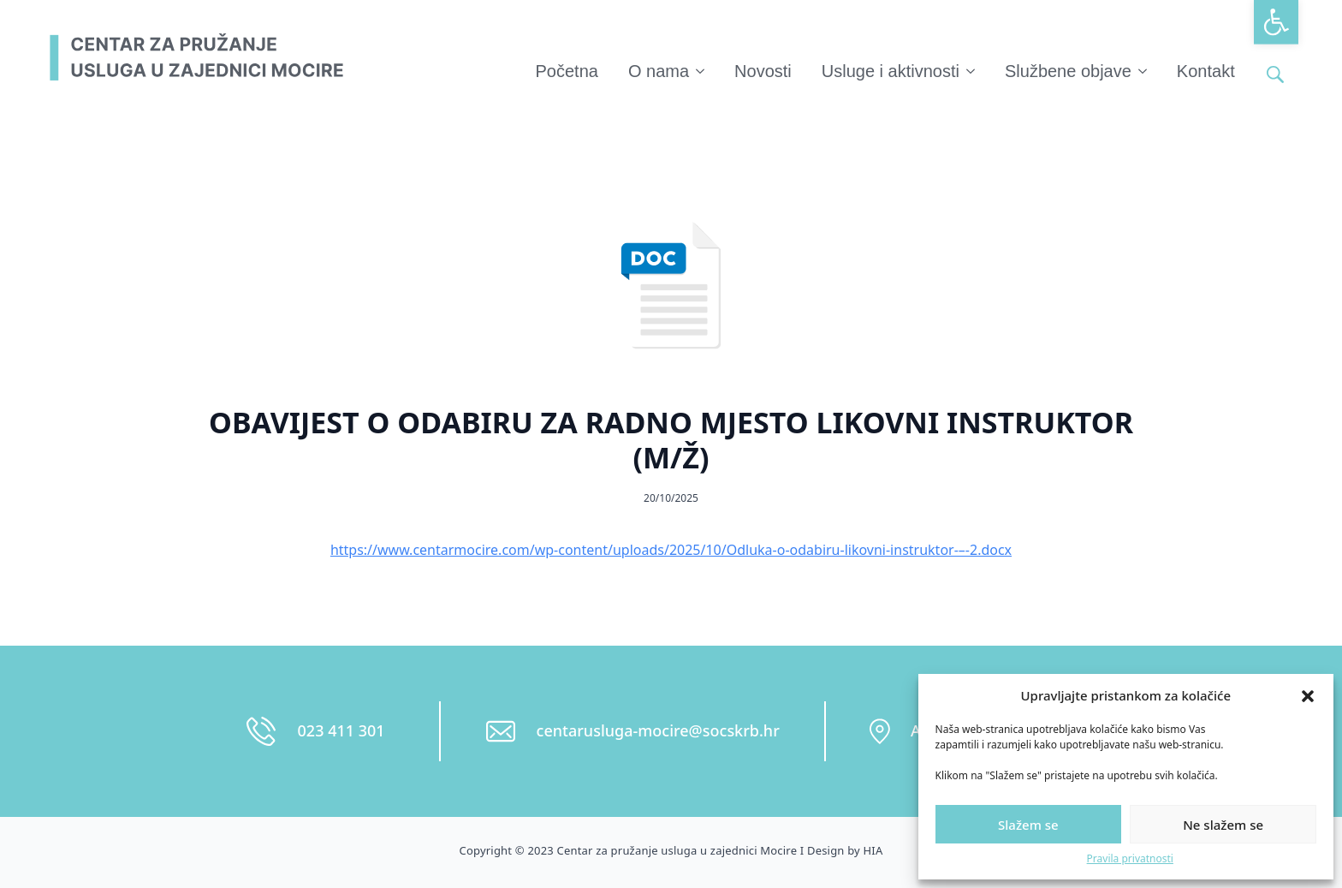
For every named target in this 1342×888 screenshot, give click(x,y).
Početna (567, 71)
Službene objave (1068, 71)
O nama (658, 71)
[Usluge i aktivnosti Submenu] (971, 71)
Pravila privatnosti (1130, 859)
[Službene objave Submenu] (1143, 71)
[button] (1276, 22)
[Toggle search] (1275, 74)
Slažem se (1028, 824)
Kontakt (1206, 71)
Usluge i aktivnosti (890, 71)
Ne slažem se (1223, 824)
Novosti (763, 71)
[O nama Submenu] (701, 71)
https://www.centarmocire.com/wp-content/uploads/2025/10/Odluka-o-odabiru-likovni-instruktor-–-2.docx (671, 549)
